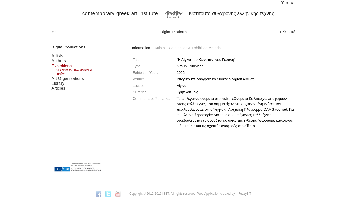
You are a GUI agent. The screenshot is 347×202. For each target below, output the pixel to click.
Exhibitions (62, 66)
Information (141, 48)
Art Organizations (68, 78)
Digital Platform (173, 32)
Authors (59, 60)
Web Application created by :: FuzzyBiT (224, 194)
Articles (58, 88)
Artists (57, 55)
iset (55, 32)
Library (58, 83)
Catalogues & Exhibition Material (195, 48)
